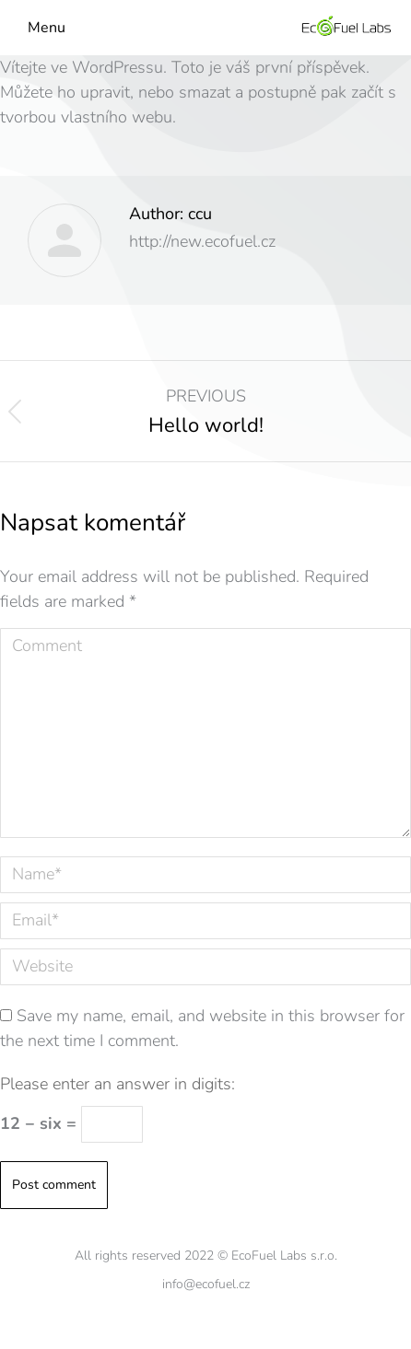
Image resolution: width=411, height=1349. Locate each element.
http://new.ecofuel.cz (202, 241)
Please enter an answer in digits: (117, 1084)
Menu (46, 27)
